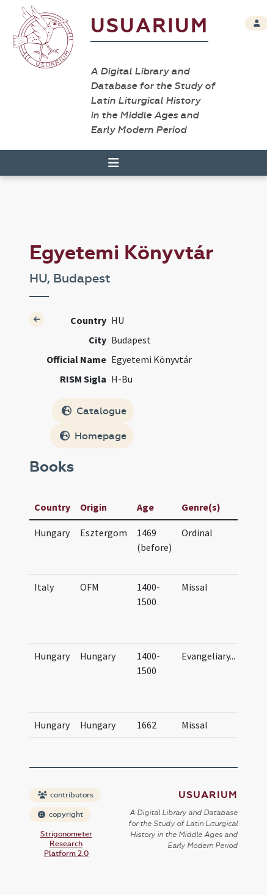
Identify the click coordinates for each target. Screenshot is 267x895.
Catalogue (94, 411)
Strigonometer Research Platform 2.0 (66, 844)
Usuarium (149, 26)
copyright (60, 814)
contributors (65, 795)
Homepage (93, 436)
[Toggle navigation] (113, 163)
